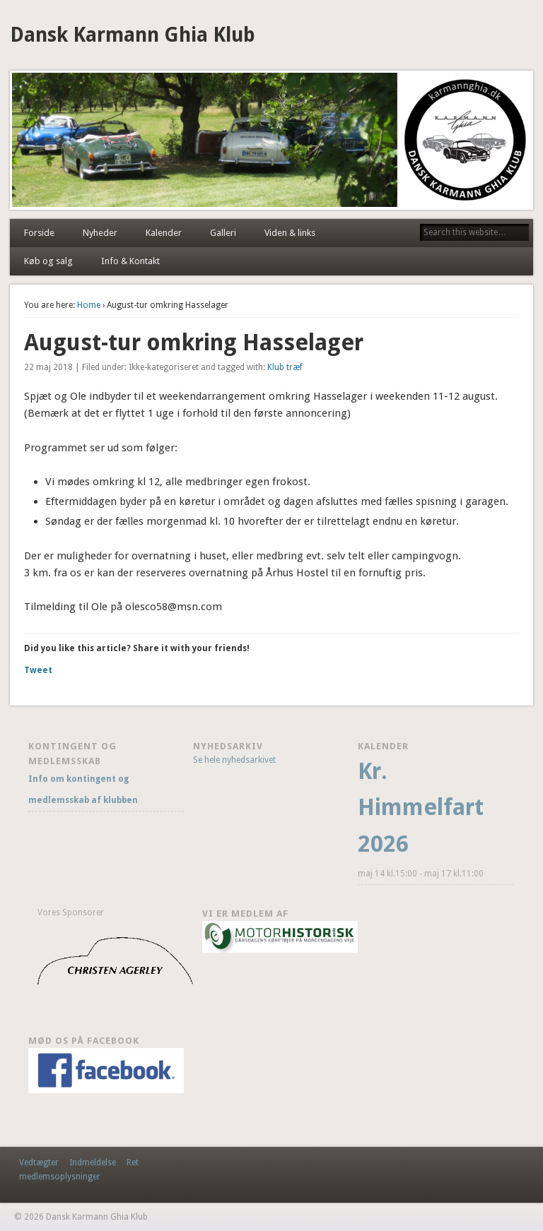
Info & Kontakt (130, 261)
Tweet (38, 670)
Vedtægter (39, 1162)
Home (88, 305)
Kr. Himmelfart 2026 (421, 808)
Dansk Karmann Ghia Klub (132, 35)
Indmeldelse (92, 1162)
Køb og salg (48, 261)
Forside (39, 232)
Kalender (164, 232)
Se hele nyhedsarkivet (234, 760)
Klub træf (285, 367)
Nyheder (100, 232)
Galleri (223, 232)
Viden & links (289, 232)
